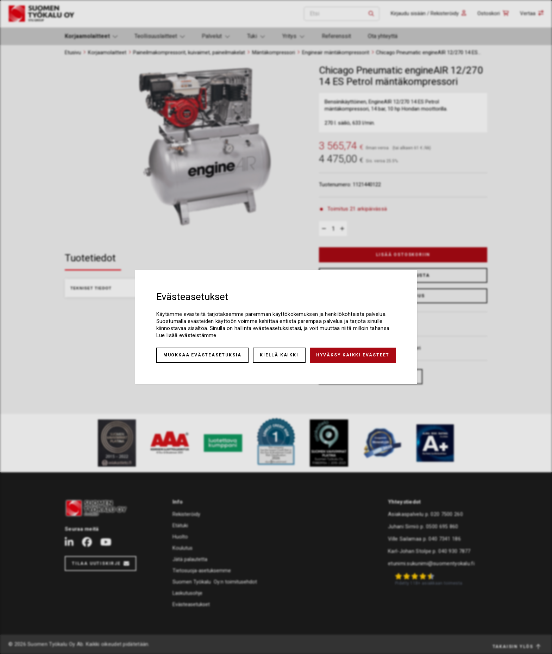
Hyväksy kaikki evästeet (352, 355)
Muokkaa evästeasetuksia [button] (202, 355)
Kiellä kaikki (279, 355)
